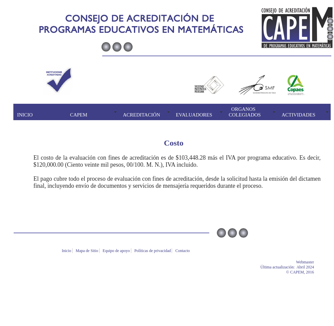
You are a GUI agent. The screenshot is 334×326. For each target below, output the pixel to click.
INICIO (25, 114)
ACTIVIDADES (298, 114)
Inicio (67, 250)
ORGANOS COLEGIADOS (245, 111)
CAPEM (79, 114)
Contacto (183, 250)
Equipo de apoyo (117, 250)
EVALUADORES (194, 114)
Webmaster (315, 262)
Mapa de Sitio (87, 250)
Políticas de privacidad (153, 250)
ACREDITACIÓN (141, 114)
